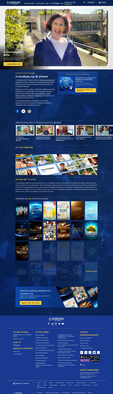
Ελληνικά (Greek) (59, 375)
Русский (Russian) (86, 377)
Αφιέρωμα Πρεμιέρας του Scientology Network (22, 333)
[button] (111, 130)
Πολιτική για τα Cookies (69, 391)
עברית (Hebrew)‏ (92, 375)
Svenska (96, 377)
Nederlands (63, 377)
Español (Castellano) (81, 375)
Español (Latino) (70, 375)
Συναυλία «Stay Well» (63, 341)
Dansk (44, 375)
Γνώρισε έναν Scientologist (41, 338)
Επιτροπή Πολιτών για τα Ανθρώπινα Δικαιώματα (66, 364)
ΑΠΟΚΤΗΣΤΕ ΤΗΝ (70, 3)
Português (76, 377)
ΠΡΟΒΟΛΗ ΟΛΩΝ (91, 271)
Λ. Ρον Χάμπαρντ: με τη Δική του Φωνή (44, 343)
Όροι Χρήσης (57, 391)
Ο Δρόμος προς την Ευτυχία (64, 347)
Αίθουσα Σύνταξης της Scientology (54, 387)
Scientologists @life (40, 361)
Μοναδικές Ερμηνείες (40, 359)
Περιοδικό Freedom (83, 387)
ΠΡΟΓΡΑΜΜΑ (55, 4)
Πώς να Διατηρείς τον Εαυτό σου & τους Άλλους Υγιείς (67, 344)
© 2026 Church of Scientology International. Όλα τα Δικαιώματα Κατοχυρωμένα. (26, 391)
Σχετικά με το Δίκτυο (18, 337)
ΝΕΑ (62, 4)
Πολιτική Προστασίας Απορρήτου (86, 391)
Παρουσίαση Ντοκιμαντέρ (41, 356)
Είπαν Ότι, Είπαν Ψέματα (64, 356)
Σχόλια (83, 357)
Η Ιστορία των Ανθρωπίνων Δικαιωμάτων (67, 358)
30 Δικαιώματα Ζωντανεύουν (65, 361)
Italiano (45, 377)
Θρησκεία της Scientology (70, 387)
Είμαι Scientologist (39, 354)
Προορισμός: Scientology (41, 336)
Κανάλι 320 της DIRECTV (86, 336)
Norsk (70, 377)
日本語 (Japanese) (53, 377)
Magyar (38, 377)
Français (50, 379)
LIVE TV (48, 4)
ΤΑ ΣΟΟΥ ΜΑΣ (39, 4)
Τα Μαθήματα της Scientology (52, 384)
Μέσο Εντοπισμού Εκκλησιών (78, 384)
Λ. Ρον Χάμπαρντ (65, 384)
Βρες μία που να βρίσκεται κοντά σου (85, 90)
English (38, 375)
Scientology (39, 384)
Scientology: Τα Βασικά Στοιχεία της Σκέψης (44, 364)
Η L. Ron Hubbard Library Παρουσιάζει (44, 348)
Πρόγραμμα (16, 343)
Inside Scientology (39, 333)
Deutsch (51, 375)
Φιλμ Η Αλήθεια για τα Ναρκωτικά (66, 353)
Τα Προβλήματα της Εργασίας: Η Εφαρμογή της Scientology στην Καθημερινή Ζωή (66, 335)
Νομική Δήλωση (101, 391)
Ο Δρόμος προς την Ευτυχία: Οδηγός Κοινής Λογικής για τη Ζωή (67, 350)
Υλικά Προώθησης (17, 352)
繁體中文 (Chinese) (41, 379)
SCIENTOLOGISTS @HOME (25, 73)
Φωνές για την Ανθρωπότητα (42, 341)
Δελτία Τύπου (16, 349)
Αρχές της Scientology (40, 346)
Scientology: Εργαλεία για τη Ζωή (66, 338)
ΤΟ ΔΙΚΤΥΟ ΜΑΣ (29, 4)
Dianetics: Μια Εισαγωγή (41, 351)
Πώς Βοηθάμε (40, 387)
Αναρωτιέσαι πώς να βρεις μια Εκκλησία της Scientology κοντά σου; (85, 79)
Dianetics (90, 384)
